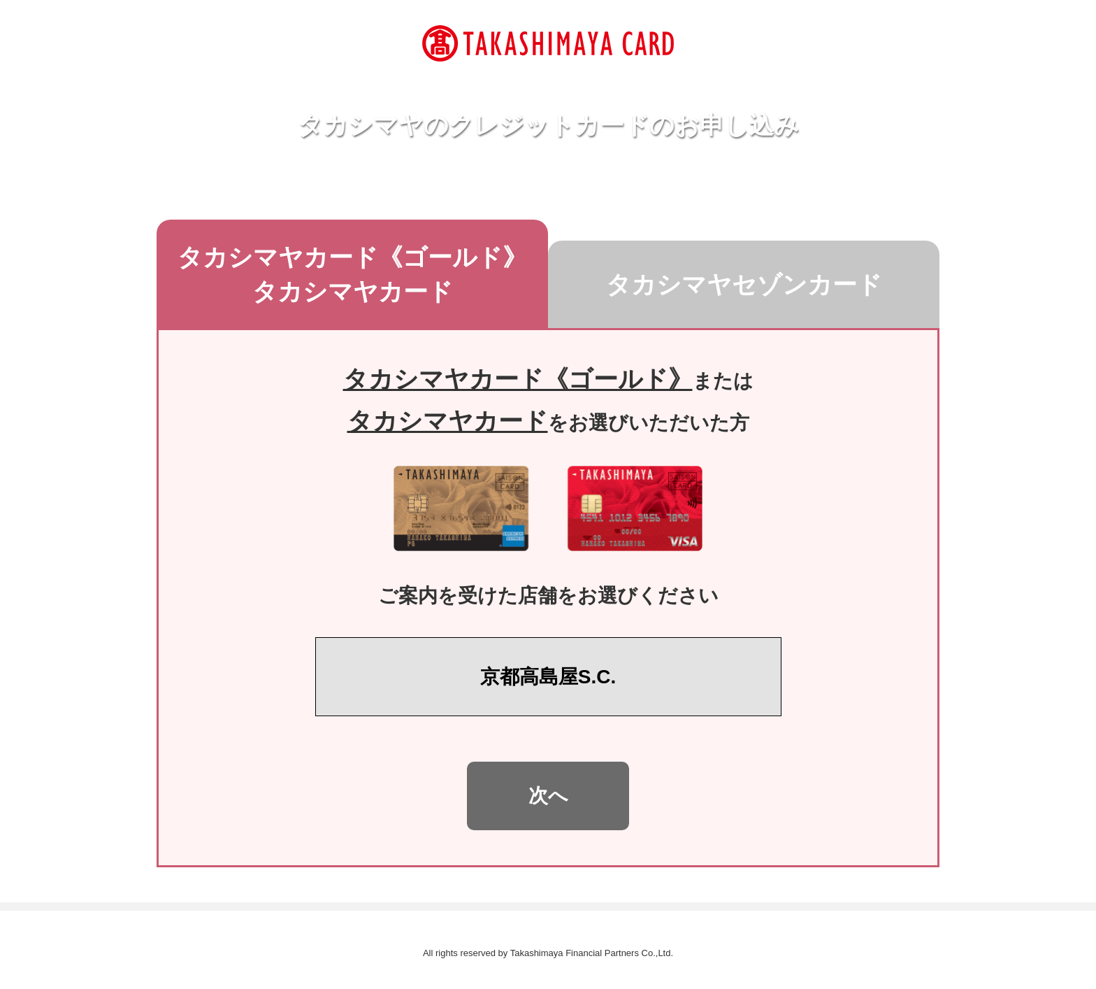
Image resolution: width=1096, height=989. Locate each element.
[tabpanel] (548, 597)
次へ (548, 795)
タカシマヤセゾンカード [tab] (773, 282)
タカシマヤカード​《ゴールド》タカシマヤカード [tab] (363, 274)
